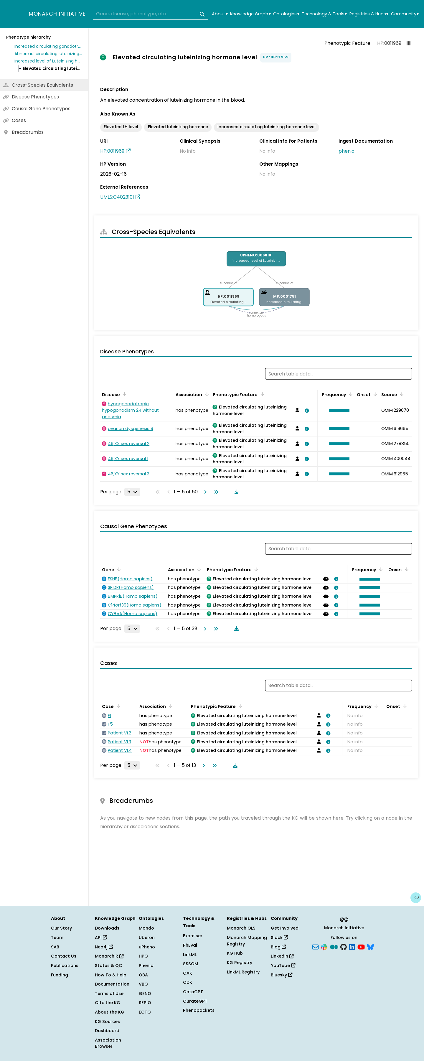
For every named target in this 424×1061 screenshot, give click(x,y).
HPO (143, 956)
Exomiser (192, 936)
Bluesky (281, 975)
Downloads (107, 928)
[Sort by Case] (117, 706)
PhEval (190, 945)
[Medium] (334, 946)
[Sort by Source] (400, 394)
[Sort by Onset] (374, 394)
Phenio (146, 965)
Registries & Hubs (368, 14)
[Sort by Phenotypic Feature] (261, 394)
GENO (145, 993)
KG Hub (235, 953)
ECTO (145, 1012)
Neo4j (104, 947)
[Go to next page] (204, 492)
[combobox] (150, 14)
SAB (55, 947)
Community (405, 14)
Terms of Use (109, 993)
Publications (64, 965)
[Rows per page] (132, 492)
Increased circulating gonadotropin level (48, 46)
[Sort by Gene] (117, 569)
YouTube (283, 965)
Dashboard (107, 1031)
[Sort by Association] (205, 394)
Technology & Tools (324, 14)
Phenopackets (199, 1010)
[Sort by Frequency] (349, 394)
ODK (187, 982)
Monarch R (109, 956)
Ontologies (286, 14)
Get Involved (284, 928)
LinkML (190, 955)
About (219, 14)
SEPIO (145, 1003)
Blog (278, 947)
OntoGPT (193, 992)
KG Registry (239, 963)
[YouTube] (361, 946)
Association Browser (108, 1043)
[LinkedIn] (352, 946)
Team (57, 937)
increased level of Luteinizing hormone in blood (48, 61)
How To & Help (110, 975)
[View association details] (306, 410)
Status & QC (108, 965)
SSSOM (190, 964)
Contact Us (63, 956)
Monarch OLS (241, 928)
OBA (143, 975)
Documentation (112, 984)
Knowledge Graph (250, 14)
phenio (346, 151)
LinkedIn (282, 956)
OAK (187, 973)
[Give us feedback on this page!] (415, 897)
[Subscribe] (315, 946)
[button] (337, 410)
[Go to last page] (215, 492)
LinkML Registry (243, 972)
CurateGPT (195, 1001)
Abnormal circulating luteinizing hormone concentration (48, 54)
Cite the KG (107, 1003)
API (101, 937)
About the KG (109, 1012)
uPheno (147, 947)
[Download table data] (235, 492)
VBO (143, 984)
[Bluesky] (370, 946)
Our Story (61, 928)
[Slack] (324, 946)
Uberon (147, 937)
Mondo (146, 928)
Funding (59, 975)
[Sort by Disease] (123, 394)
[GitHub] (343, 946)
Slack (279, 937)
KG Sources (107, 1021)
